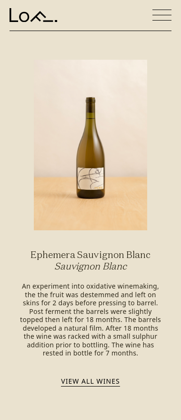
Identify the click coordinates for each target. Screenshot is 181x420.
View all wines (90, 381)
